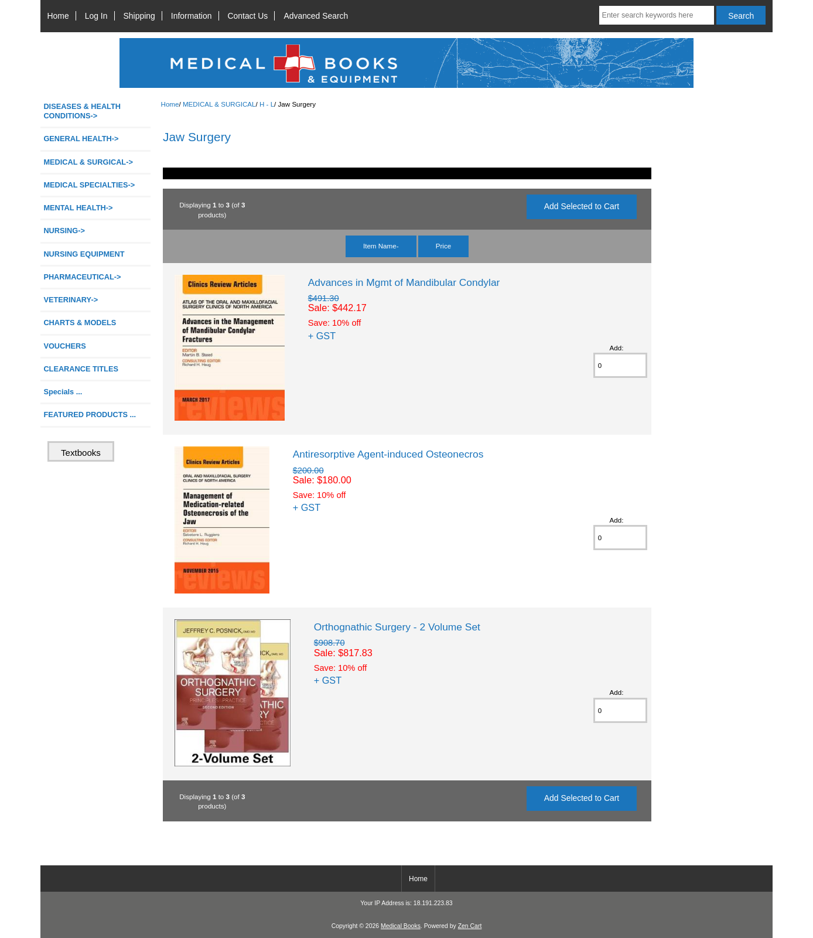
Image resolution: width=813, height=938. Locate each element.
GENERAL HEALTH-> (80, 138)
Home (58, 16)
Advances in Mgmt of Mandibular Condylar (404, 282)
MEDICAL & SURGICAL (219, 104)
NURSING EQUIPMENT (83, 254)
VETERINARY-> (70, 299)
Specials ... (62, 391)
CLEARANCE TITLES (80, 368)
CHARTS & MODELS (79, 322)
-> (87, 162)
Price (443, 246)
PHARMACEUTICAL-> (82, 276)
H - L (266, 104)
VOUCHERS (64, 346)
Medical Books (401, 926)
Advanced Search (315, 16)
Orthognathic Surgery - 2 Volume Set (397, 627)
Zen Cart (470, 926)
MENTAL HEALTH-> (77, 207)
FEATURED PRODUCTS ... (89, 414)
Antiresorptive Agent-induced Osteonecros (388, 454)
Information (191, 16)
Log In (96, 16)
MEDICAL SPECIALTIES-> (89, 184)
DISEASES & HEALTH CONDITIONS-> (82, 111)
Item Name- (381, 246)
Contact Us (248, 16)
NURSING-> (64, 230)
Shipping (139, 16)
